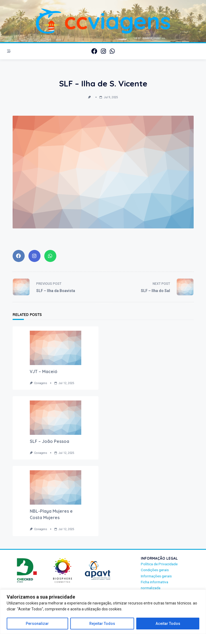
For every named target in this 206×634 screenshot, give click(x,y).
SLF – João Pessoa (49, 441)
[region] (103, 611)
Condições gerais (155, 570)
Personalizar (37, 623)
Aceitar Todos (168, 623)
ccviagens (40, 383)
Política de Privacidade (159, 564)
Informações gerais (156, 576)
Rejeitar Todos (102, 623)
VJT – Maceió (43, 371)
